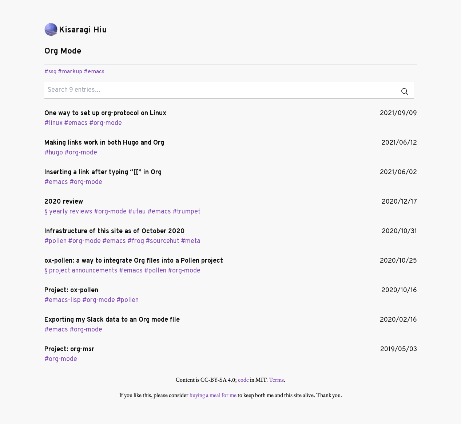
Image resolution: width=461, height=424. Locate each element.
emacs (96, 71)
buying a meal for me (213, 395)
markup (72, 71)
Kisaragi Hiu (83, 30)
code (243, 379)
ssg (52, 71)
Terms (276, 379)
